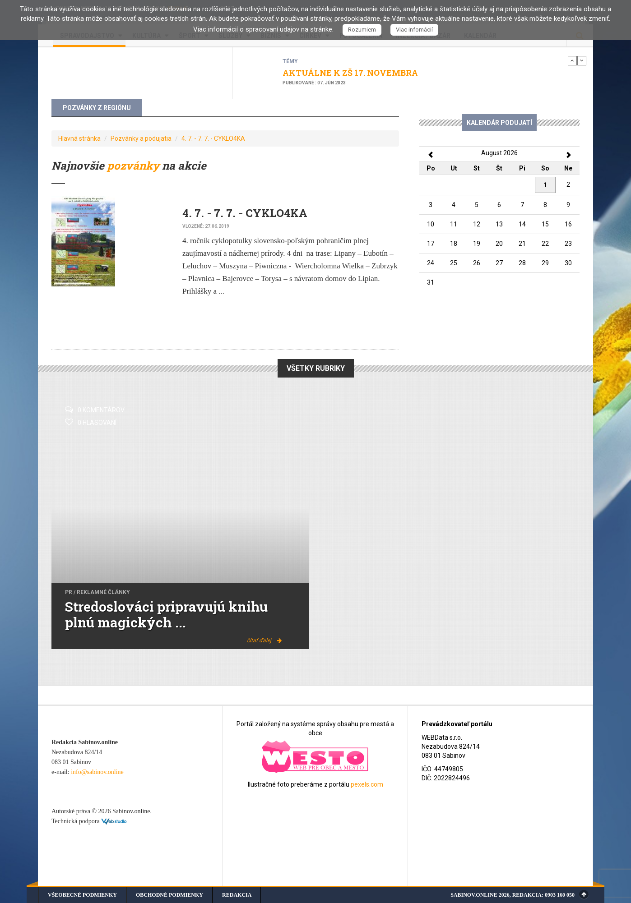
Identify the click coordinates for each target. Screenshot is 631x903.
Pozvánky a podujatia (141, 138)
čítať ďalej (264, 640)
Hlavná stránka (79, 138)
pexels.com (367, 784)
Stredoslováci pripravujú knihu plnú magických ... (166, 614)
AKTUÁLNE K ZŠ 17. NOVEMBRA (350, 72)
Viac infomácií (414, 29)
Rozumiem (362, 29)
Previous (572, 60)
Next (581, 60)
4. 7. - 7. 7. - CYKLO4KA (213, 138)
